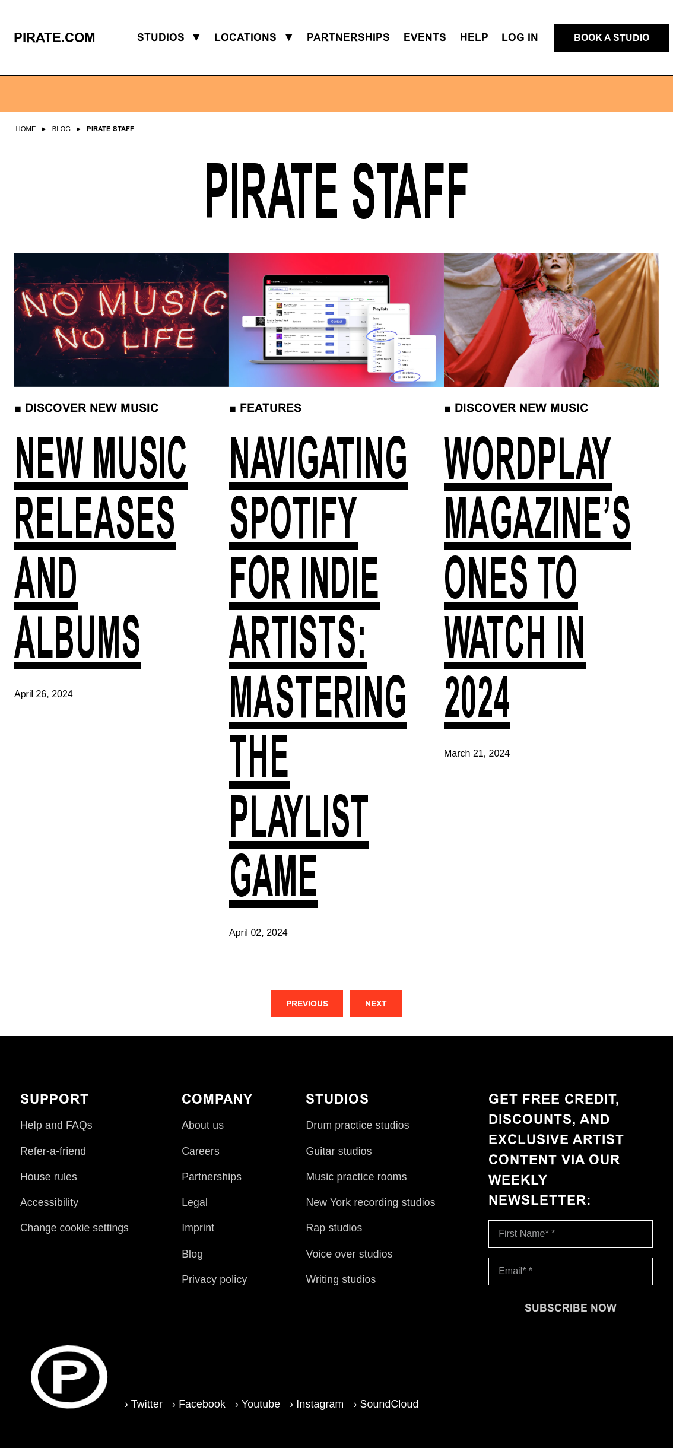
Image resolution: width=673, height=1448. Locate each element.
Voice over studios (349, 1254)
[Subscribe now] (570, 1308)
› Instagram (317, 1404)
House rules (48, 1177)
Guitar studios (339, 1151)
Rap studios (334, 1228)
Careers (201, 1151)
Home (26, 128)
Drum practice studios (357, 1125)
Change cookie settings (74, 1228)
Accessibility (49, 1202)
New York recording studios (370, 1202)
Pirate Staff (110, 128)
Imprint (198, 1228)
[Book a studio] (611, 38)
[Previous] (307, 1003)
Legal (195, 1202)
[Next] (376, 1003)
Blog (61, 128)
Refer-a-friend (53, 1151)
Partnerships (212, 1177)
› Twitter (144, 1404)
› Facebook (199, 1404)
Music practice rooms (356, 1177)
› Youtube (257, 1404)
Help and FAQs (56, 1125)
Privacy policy (214, 1279)
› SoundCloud (385, 1404)
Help (474, 37)
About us (203, 1125)
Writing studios (341, 1279)
